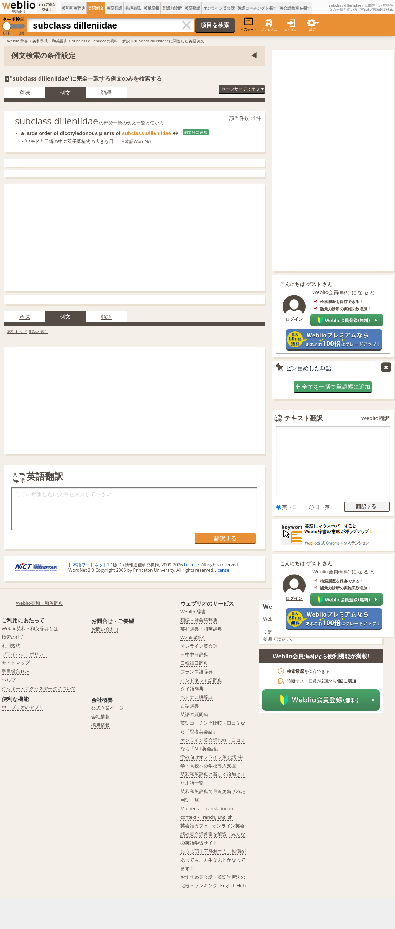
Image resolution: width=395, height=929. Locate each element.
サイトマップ (16, 662)
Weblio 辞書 (17, 41)
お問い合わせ (105, 629)
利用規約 (11, 645)
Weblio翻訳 (375, 418)
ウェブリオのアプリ (22, 707)
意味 (24, 92)
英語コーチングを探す (257, 8)
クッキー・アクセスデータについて (39, 688)
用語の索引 (38, 331)
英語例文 (96, 8)
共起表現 (133, 8)
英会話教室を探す (295, 8)
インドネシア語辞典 (201, 680)
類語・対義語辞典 (198, 620)
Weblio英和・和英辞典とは (30, 628)
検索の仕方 (13, 637)
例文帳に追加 (195, 132)
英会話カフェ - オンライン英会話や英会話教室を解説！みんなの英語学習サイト (212, 834)
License (191, 565)
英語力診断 (172, 8)
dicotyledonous (79, 133)
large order (38, 133)
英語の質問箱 (194, 714)
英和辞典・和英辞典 (50, 41)
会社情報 (100, 716)
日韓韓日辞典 (194, 663)
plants (106, 133)
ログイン (290, 29)
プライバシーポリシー (25, 654)
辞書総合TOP (15, 671)
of (55, 133)
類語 (106, 92)
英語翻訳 (192, 8)
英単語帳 (151, 8)
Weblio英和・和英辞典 (39, 603)
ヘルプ (9, 680)
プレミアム (269, 29)
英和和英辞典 (73, 8)
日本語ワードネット (87, 565)
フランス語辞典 (196, 671)
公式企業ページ (107, 708)
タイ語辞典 (192, 688)
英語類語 (114, 8)
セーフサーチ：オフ (242, 89)
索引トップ (17, 331)
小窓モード (249, 24)
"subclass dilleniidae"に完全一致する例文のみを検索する (86, 78)
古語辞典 (189, 706)
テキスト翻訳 (303, 418)
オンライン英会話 (219, 8)
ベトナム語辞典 (196, 697)
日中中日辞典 (194, 654)
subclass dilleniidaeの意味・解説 (101, 41)
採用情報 (100, 725)
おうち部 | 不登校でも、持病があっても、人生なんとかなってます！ (213, 860)
